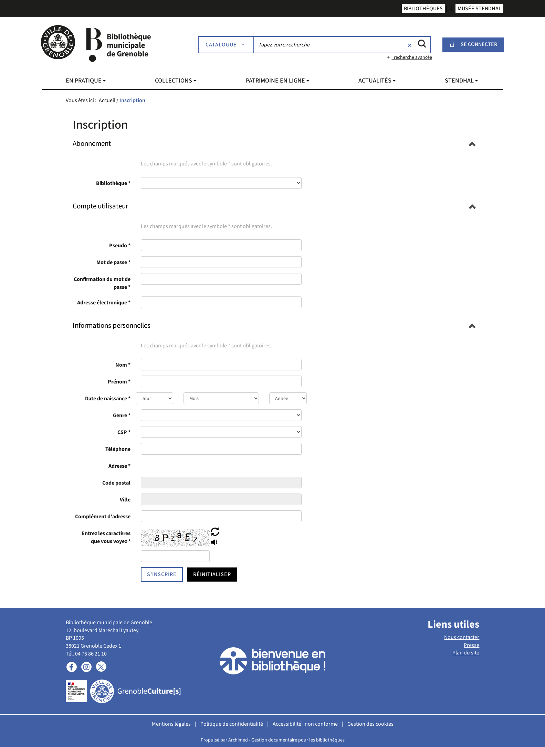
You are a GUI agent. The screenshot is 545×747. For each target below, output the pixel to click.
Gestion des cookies (370, 724)
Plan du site (465, 653)
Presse (471, 645)
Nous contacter (461, 637)
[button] (92, 143)
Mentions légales (171, 724)
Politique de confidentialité (231, 724)
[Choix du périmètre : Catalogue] (226, 44)
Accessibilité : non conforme (305, 724)
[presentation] (221, 466)
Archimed (238, 740)
